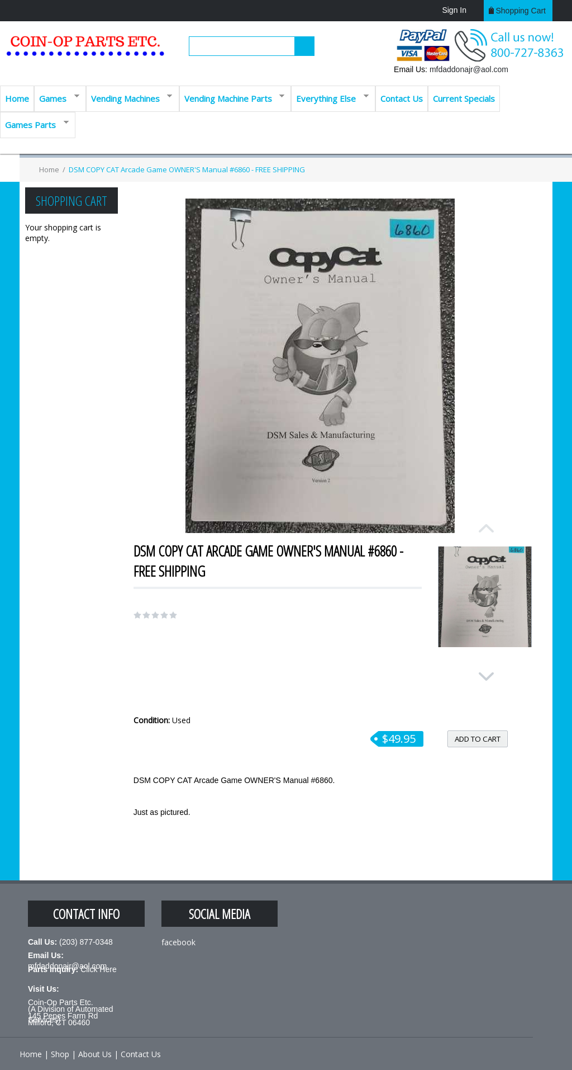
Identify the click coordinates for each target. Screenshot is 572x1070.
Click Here (98, 969)
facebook (178, 942)
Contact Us (401, 98)
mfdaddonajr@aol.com (469, 69)
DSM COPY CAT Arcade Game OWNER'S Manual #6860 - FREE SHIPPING (187, 169)
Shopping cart (520, 10)
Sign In (454, 10)
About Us (95, 1054)
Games (56, 97)
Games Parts (34, 123)
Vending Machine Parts (232, 97)
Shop (60, 1054)
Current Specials (464, 98)
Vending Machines (129, 97)
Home (17, 98)
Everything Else (330, 97)
